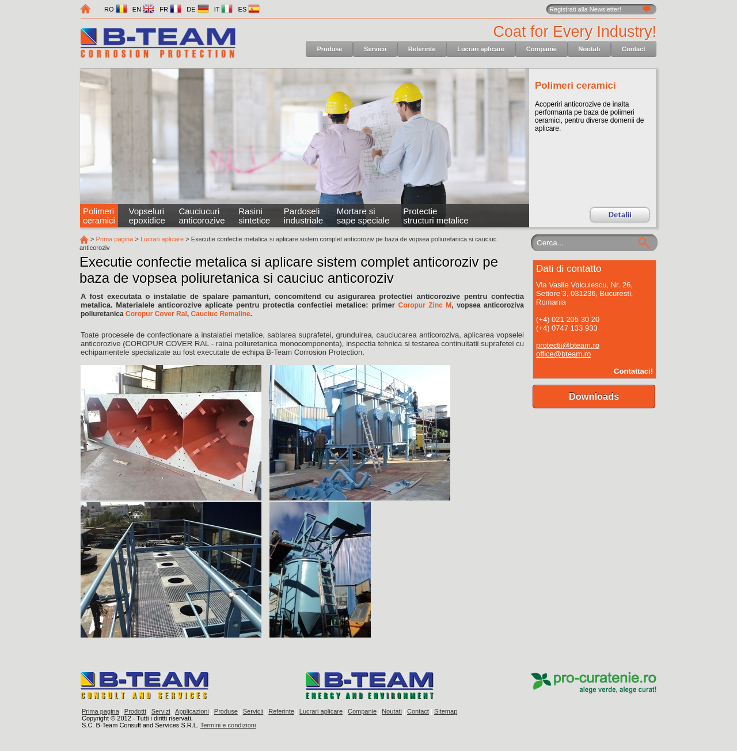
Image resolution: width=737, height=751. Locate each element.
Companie (541, 48)
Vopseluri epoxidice (146, 215)
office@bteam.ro (563, 354)
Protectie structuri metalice (435, 215)
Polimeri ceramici (575, 85)
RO (115, 9)
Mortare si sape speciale (363, 215)
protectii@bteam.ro (567, 345)
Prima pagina (115, 239)
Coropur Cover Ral (156, 314)
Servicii (375, 48)
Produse (329, 48)
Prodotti (135, 711)
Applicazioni (192, 711)
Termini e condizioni (228, 725)
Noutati (590, 48)
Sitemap (445, 711)
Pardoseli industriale (303, 215)
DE (197, 9)
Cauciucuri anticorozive (201, 215)
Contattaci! (633, 371)
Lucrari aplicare (480, 48)
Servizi (160, 711)
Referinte (422, 48)
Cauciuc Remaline (220, 314)
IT (223, 9)
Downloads (594, 396)
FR (170, 9)
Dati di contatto (568, 268)
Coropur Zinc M (424, 305)
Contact (633, 48)
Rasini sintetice (254, 215)
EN (143, 9)
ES (249, 9)
